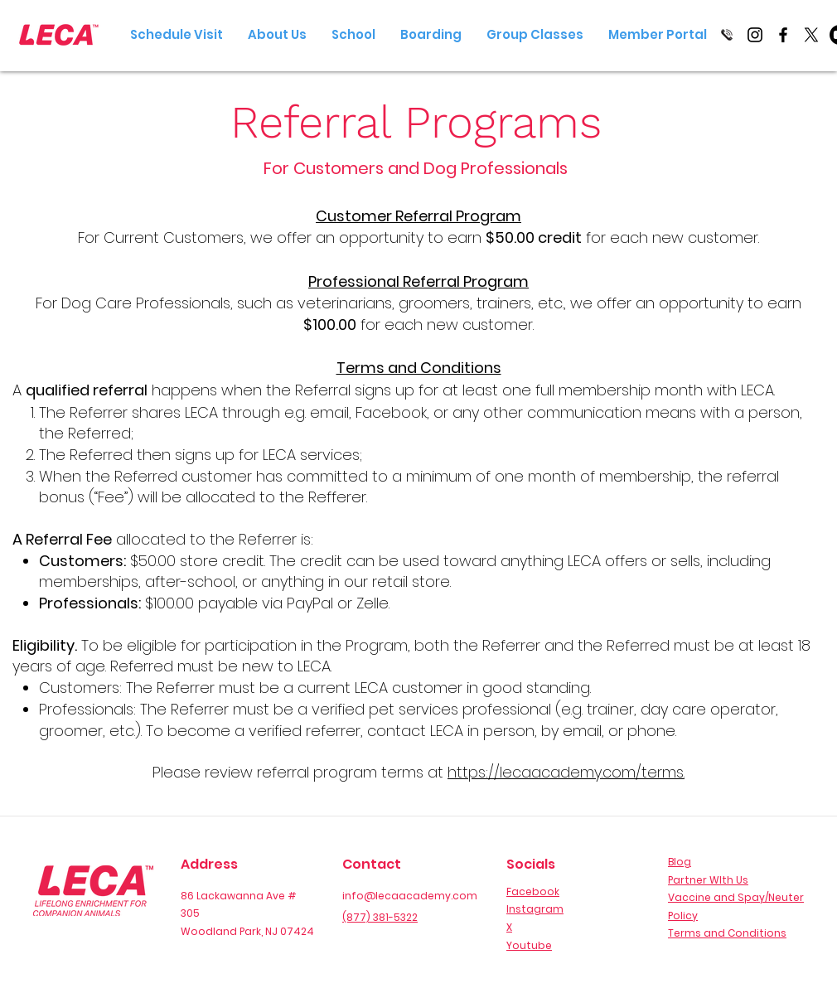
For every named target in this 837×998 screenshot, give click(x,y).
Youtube (529, 945)
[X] (811, 35)
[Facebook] (783, 35)
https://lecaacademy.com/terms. (566, 772)
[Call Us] (727, 35)
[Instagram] (755, 35)
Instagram (535, 909)
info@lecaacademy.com (409, 896)
